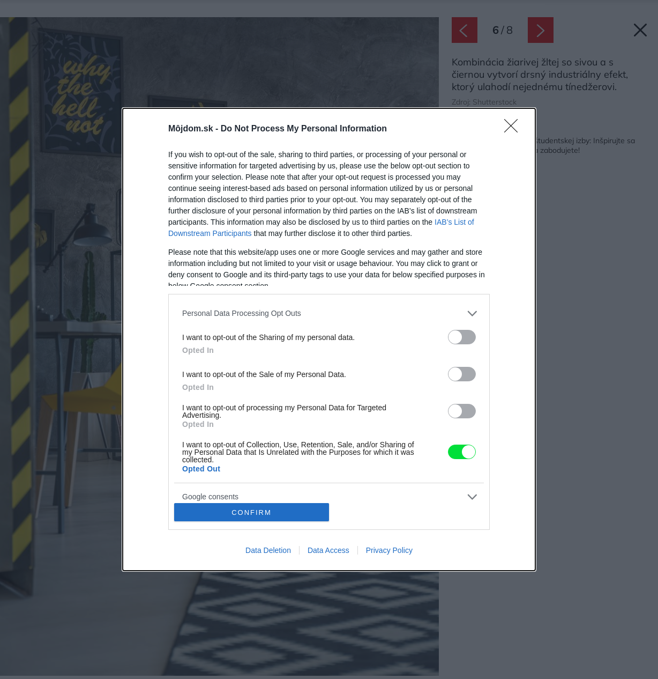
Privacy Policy (389, 550)
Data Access (328, 550)
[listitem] (329, 313)
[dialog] (329, 339)
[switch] (462, 337)
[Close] (514, 129)
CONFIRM (251, 512)
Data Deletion (268, 550)
